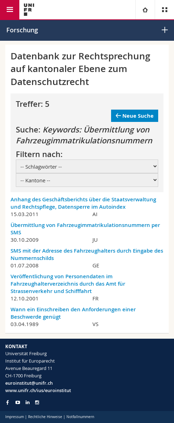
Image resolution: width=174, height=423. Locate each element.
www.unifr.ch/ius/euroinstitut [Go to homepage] (38, 390)
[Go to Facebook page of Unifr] (7, 402)
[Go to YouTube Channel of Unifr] (17, 402)
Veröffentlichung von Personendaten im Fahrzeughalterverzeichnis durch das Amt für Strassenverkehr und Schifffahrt (68, 284)
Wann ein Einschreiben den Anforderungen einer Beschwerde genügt (73, 313)
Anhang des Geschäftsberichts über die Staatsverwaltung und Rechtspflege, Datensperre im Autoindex (83, 203)
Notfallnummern (80, 417)
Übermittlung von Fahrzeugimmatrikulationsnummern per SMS (85, 228)
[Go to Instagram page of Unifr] (37, 402)
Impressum (14, 417)
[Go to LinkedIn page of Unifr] (28, 402)
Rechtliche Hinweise (45, 417)
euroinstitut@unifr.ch (29, 383)
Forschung (22, 30)
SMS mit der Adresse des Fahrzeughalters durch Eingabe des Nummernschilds (87, 254)
